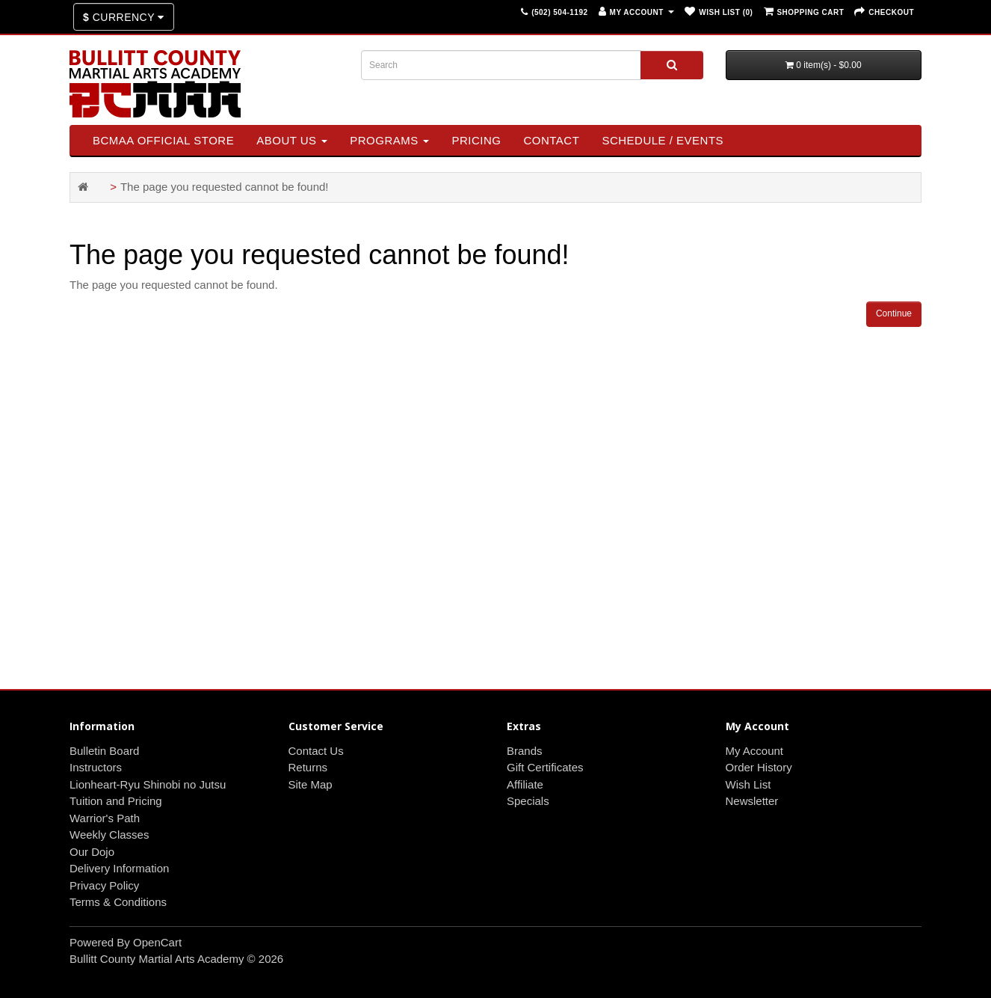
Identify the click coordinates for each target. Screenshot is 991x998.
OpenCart (157, 942)
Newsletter (752, 801)
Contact (551, 140)
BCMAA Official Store (163, 140)
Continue (894, 313)
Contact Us (316, 750)
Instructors (96, 767)
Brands (525, 750)
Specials (528, 801)
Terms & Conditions (118, 902)
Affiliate (525, 784)
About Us (291, 140)
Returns (308, 767)
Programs (389, 140)
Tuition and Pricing (116, 801)
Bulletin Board (104, 750)
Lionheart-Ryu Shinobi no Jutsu (148, 784)
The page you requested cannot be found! (224, 186)
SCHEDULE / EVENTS (662, 140)
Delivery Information (119, 868)
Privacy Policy (104, 885)
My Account (755, 750)
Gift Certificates (545, 767)
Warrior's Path (105, 818)
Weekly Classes (109, 834)
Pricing (476, 140)
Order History (759, 767)
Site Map (310, 784)
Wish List (748, 784)
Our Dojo (92, 851)
